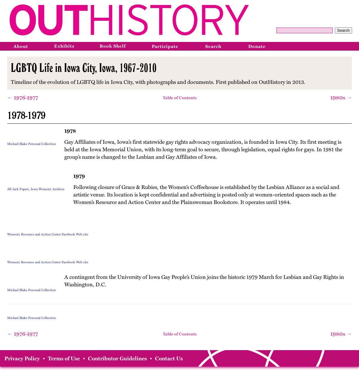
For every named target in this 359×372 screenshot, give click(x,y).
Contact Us (169, 358)
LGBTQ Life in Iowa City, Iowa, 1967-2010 (83, 68)
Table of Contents (180, 97)
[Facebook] (325, 46)
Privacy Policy (22, 358)
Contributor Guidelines (117, 358)
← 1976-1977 (22, 97)
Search (343, 30)
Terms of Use (64, 358)
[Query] (304, 30)
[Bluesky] (351, 46)
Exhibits (64, 46)
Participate (165, 46)
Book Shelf (113, 46)
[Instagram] (338, 46)
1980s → (341, 97)
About (20, 46)
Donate (257, 46)
